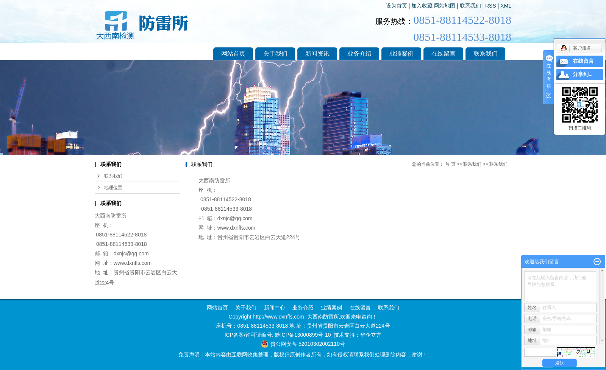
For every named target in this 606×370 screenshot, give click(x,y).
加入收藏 (422, 6)
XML (505, 6)
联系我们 (470, 6)
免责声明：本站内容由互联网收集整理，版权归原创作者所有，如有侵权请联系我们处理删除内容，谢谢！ (303, 354)
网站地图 (444, 6)
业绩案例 (401, 53)
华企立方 (370, 335)
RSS (490, 6)
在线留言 (443, 53)
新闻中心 (273, 308)
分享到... (583, 74)
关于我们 (275, 53)
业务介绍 (359, 53)
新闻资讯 (317, 53)
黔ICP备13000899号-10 (303, 335)
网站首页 (233, 53)
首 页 (450, 164)
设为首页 (396, 6)
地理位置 (113, 187)
